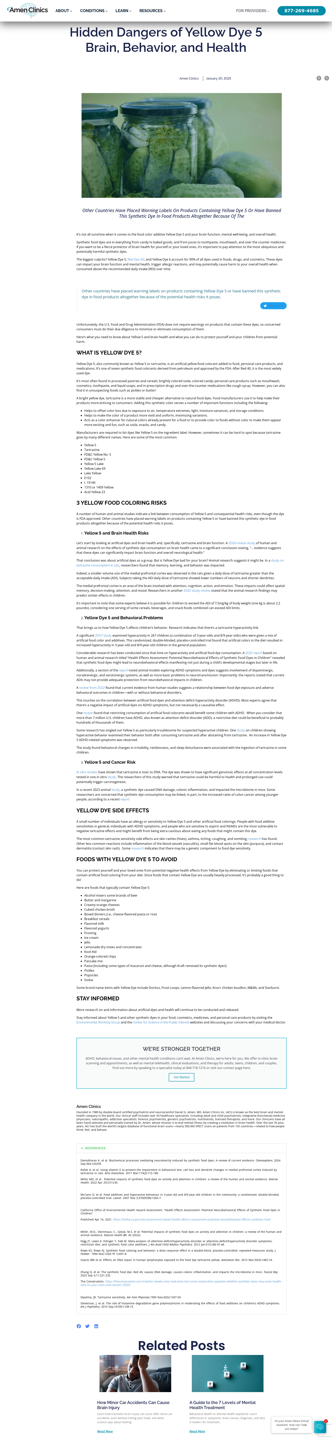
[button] (181, 1148)
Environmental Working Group (98, 1022)
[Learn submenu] (130, 11)
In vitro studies (86, 772)
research (254, 839)
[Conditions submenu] (106, 11)
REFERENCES (95, 1148)
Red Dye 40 (135, 259)
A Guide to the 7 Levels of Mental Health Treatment (222, 1405)
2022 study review (197, 590)
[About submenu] (71, 11)
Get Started (181, 1077)
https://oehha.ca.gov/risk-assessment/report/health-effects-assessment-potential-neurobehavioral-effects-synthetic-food (191, 1219)
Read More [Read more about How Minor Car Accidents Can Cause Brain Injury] (105, 1431)
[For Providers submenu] (268, 11)
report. (125, 799)
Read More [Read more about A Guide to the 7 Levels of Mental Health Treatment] (197, 1431)
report (123, 670)
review (88, 713)
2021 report (253, 653)
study (241, 730)
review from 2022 (92, 688)
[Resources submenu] (164, 11)
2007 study (103, 635)
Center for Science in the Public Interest (161, 1022)
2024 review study (241, 543)
